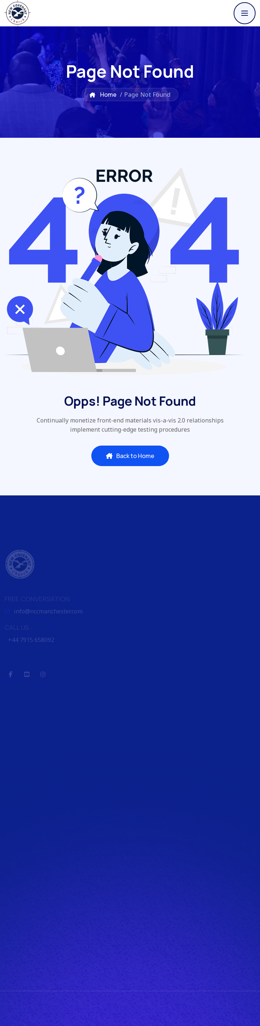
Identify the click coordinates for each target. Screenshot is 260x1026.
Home (103, 95)
